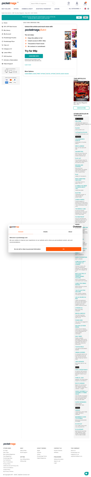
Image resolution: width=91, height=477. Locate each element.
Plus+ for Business (8, 462)
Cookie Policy (6, 469)
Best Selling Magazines (9, 454)
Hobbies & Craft (27, 9)
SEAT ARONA (34, 13)
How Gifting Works (25, 459)
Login (55, 463)
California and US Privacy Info (10, 465)
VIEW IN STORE (81, 108)
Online (38, 454)
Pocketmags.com (75, 452)
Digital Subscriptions (6, 13)
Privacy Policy (6, 463)
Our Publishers (7, 460)
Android (39, 452)
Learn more (28, 64)
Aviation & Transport (43, 9)
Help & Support (7, 63)
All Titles (5, 450)
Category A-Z (7, 49)
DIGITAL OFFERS (50, 73)
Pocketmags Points (42, 456)
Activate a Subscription (10, 60)
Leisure (56, 9)
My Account (6, 34)
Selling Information (58, 459)
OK (64, 249)
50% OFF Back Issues (9, 26)
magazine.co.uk (75, 454)
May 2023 (27, 13)
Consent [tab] (20, 231)
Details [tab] (45, 231)
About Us (73, 450)
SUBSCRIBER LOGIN (30, 73)
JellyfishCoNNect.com (76, 456)
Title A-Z (5, 45)
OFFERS (16, 9)
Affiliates (56, 452)
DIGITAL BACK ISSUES (62, 73)
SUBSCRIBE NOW (34, 56)
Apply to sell (57, 461)
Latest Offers (7, 52)
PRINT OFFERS (41, 73)
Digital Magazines (41, 458)
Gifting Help (23, 461)
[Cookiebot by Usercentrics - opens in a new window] (74, 227)
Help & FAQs (23, 450)
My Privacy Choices (8, 471)
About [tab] (70, 231)
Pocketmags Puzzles (9, 37)
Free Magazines (7, 456)
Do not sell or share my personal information (27, 249)
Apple (38, 450)
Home (4, 23)
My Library (6, 30)
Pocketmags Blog (7, 458)
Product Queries (58, 450)
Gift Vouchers (7, 56)
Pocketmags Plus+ (8, 41)
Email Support (23, 452)
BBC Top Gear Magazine (18, 13)
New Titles (6, 452)
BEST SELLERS (6, 9)
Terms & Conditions (8, 467)
